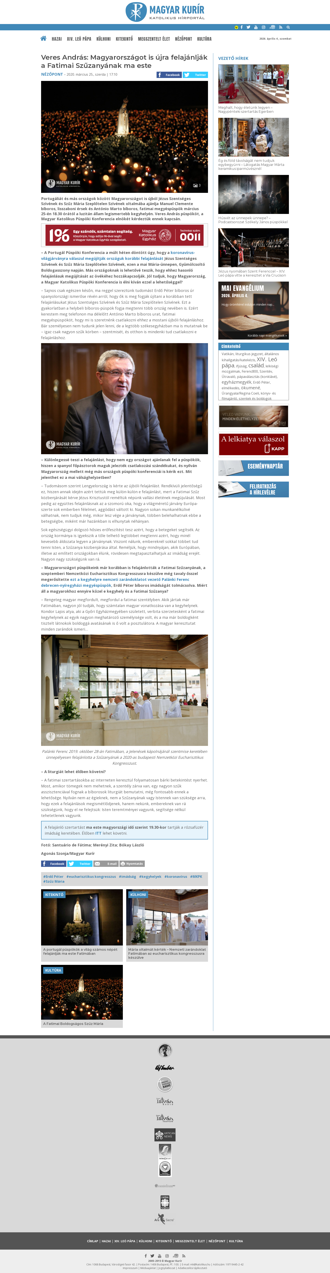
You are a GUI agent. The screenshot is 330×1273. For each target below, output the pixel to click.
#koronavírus (175, 876)
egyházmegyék (236, 382)
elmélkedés (230, 388)
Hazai (57, 39)
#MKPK (196, 876)
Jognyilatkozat (166, 1268)
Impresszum (130, 1268)
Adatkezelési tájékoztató (192, 1268)
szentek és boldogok (255, 398)
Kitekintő (124, 39)
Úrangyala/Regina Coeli (240, 393)
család (256, 365)
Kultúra (204, 39)
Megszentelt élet (154, 39)
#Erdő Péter (53, 876)
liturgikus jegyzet (249, 354)
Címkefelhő (231, 346)
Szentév (266, 371)
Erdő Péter (261, 382)
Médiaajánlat (148, 1268)
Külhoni (104, 39)
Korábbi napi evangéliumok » (267, 335)
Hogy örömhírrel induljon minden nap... (247, 295)
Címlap (92, 1241)
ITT (98, 833)
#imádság (127, 876)
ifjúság (241, 366)
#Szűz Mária (53, 881)
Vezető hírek (233, 58)
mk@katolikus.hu (200, 1264)
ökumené (250, 388)
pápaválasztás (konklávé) (257, 376)
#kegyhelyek (150, 876)
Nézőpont (183, 39)
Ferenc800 (250, 371)
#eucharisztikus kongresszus (91, 876)
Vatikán (228, 354)
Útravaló (228, 376)
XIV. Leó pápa (79, 39)
